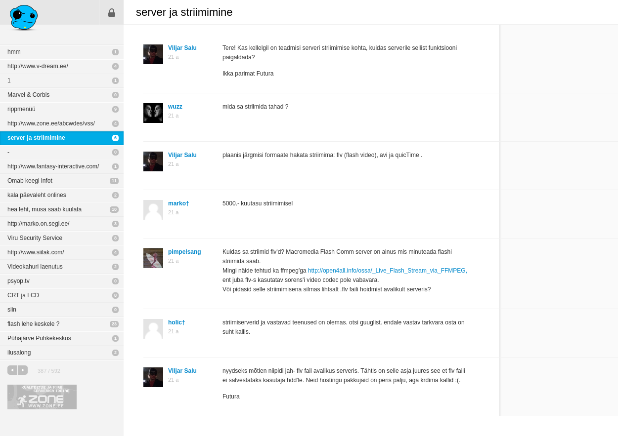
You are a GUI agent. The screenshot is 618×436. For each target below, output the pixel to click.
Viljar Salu (182, 47)
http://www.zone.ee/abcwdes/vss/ (51, 123)
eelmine (12, 370)
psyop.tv (18, 280)
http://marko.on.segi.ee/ (38, 223)
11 (114, 180)
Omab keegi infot (29, 180)
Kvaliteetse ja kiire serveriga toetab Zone (42, 397)
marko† (178, 203)
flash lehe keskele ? (33, 323)
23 (114, 323)
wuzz (175, 106)
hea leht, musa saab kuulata (44, 209)
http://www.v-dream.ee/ (37, 66)
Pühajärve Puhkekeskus (39, 338)
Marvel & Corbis (28, 94)
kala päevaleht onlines (36, 195)
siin (11, 309)
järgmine (23, 370)
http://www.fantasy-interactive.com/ (53, 166)
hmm (14, 51)
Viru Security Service (34, 238)
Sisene (111, 12)
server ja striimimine (36, 137)
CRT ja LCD (23, 295)
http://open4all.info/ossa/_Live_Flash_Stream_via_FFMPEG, (387, 270)
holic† (176, 322)
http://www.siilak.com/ (35, 252)
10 (114, 209)
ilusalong (19, 352)
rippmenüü (21, 109)
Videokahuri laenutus (35, 266)
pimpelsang (184, 251)
